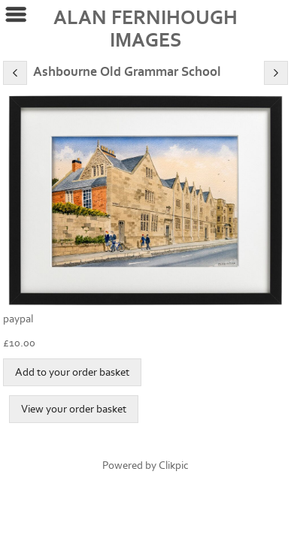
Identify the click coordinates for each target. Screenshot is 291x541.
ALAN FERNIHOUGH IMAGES (145, 29)
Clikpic (174, 465)
